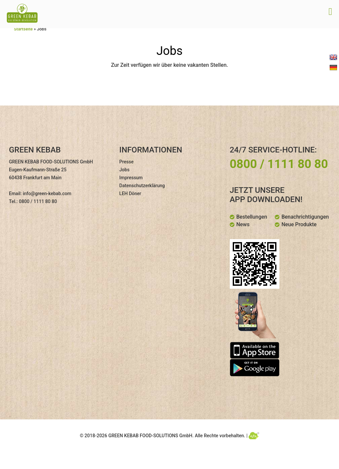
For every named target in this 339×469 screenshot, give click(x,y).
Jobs (124, 169)
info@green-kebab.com (47, 193)
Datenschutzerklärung (142, 185)
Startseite (23, 28)
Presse (126, 161)
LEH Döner (130, 193)
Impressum (131, 177)
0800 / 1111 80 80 (38, 201)
